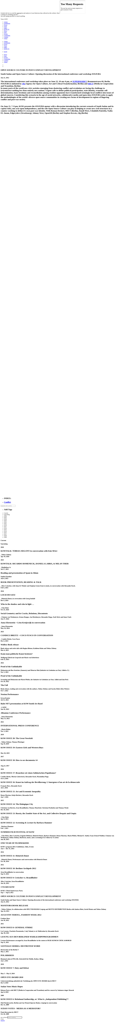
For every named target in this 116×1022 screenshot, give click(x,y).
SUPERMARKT (79, 81)
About (5, 38)
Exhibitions (7, 23)
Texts (5, 26)
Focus (5, 25)
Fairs (5, 32)
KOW (5, 51)
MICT (90, 84)
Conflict (7, 502)
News (5, 31)
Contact (6, 37)
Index (5, 28)
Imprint (3, 1020)
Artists (6, 22)
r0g (23, 84)
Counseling (7, 35)
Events (6, 34)
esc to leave (4, 1017)
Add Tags (8, 509)
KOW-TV (6, 29)
